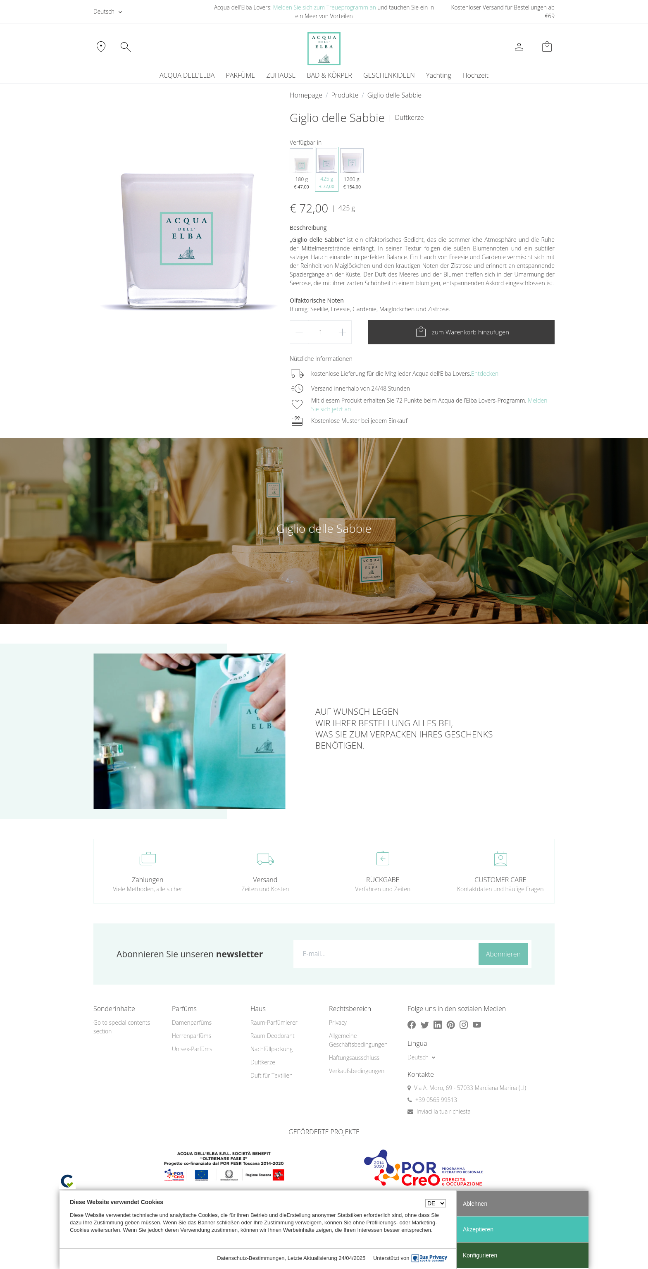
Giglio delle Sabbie (394, 95)
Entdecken (484, 373)
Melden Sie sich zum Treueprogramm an (324, 7)
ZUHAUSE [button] (280, 75)
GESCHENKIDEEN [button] (389, 75)
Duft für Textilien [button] (271, 1075)
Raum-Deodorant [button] (272, 1036)
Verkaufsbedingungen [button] (356, 1071)
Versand (265, 879)
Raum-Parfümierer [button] (274, 1022)
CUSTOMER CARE (500, 879)
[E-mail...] (384, 953)
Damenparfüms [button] (192, 1022)
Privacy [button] (338, 1022)
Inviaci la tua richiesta (444, 1111)
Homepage (306, 95)
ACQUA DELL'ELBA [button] (187, 75)
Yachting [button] (438, 75)
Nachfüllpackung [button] (271, 1049)
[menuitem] (438, 75)
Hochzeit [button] (475, 75)
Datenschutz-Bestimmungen (250, 1258)
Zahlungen (147, 879)
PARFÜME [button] (240, 75)
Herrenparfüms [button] (191, 1036)
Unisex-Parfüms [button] (192, 1049)
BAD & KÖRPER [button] (329, 75)
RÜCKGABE (382, 879)
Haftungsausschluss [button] (354, 1057)
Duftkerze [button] (262, 1062)
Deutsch (103, 11)
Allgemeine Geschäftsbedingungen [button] (358, 1040)
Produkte (344, 95)
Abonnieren (503, 954)
